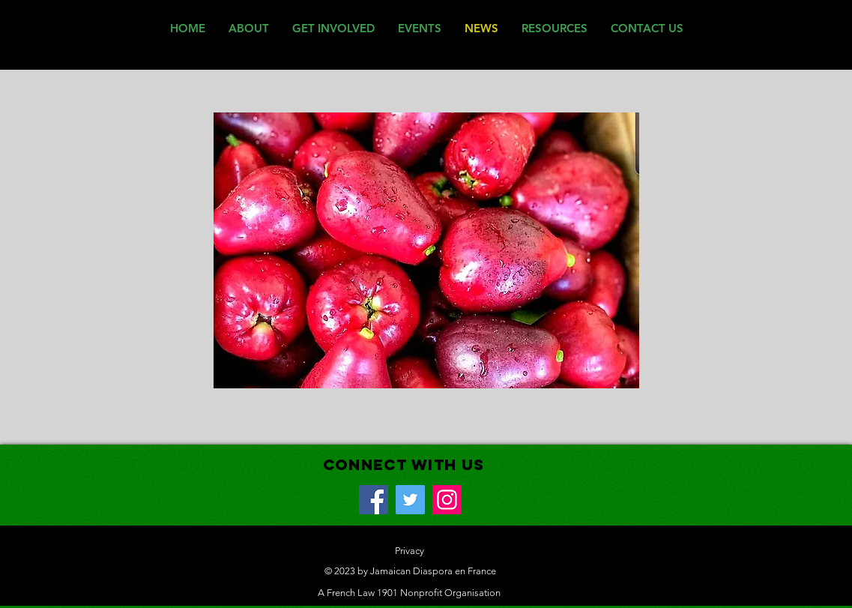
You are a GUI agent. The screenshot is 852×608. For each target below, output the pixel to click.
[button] (426, 250)
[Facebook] (373, 499)
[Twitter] (410, 499)
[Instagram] (447, 499)
